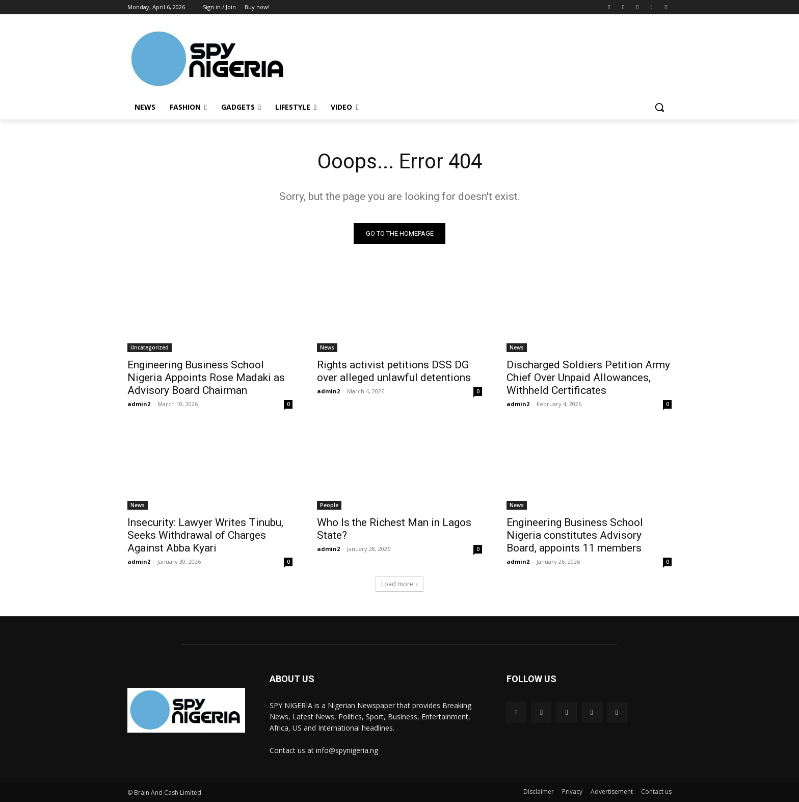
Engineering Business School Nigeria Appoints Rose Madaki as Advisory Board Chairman (206, 377)
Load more (399, 584)
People (329, 505)
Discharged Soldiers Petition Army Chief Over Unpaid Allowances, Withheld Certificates (588, 377)
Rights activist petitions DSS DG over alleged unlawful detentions (394, 371)
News (327, 347)
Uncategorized (149, 347)
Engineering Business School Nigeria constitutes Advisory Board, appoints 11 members (575, 535)
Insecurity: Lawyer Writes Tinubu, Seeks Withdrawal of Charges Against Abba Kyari (205, 535)
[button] (659, 107)
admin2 (138, 404)
